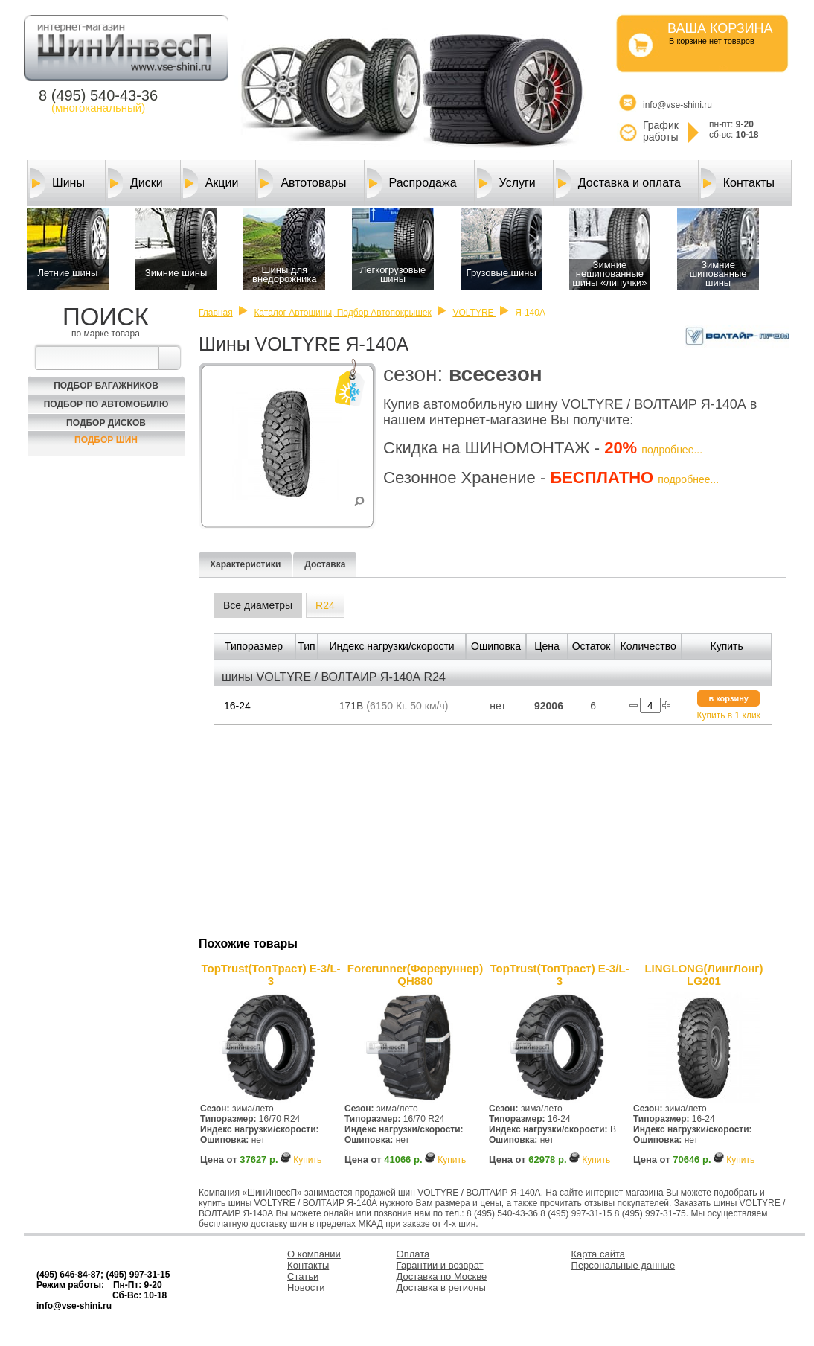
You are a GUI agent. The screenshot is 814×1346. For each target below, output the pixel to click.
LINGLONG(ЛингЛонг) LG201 (703, 974)
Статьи (302, 1276)
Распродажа (412, 183)
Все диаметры (257, 605)
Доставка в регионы (441, 1287)
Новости (305, 1287)
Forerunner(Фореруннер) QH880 (415, 974)
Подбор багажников (106, 385)
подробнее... (671, 450)
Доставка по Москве (442, 1276)
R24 (325, 605)
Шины (57, 183)
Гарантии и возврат (440, 1265)
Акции (211, 183)
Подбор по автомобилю (106, 404)
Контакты (738, 183)
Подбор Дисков (106, 423)
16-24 (237, 706)
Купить (307, 1160)
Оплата (413, 1254)
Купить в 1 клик (728, 715)
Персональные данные (623, 1265)
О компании (314, 1254)
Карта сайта (598, 1254)
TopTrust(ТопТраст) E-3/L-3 (270, 974)
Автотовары (302, 183)
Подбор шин (106, 440)
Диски (135, 183)
